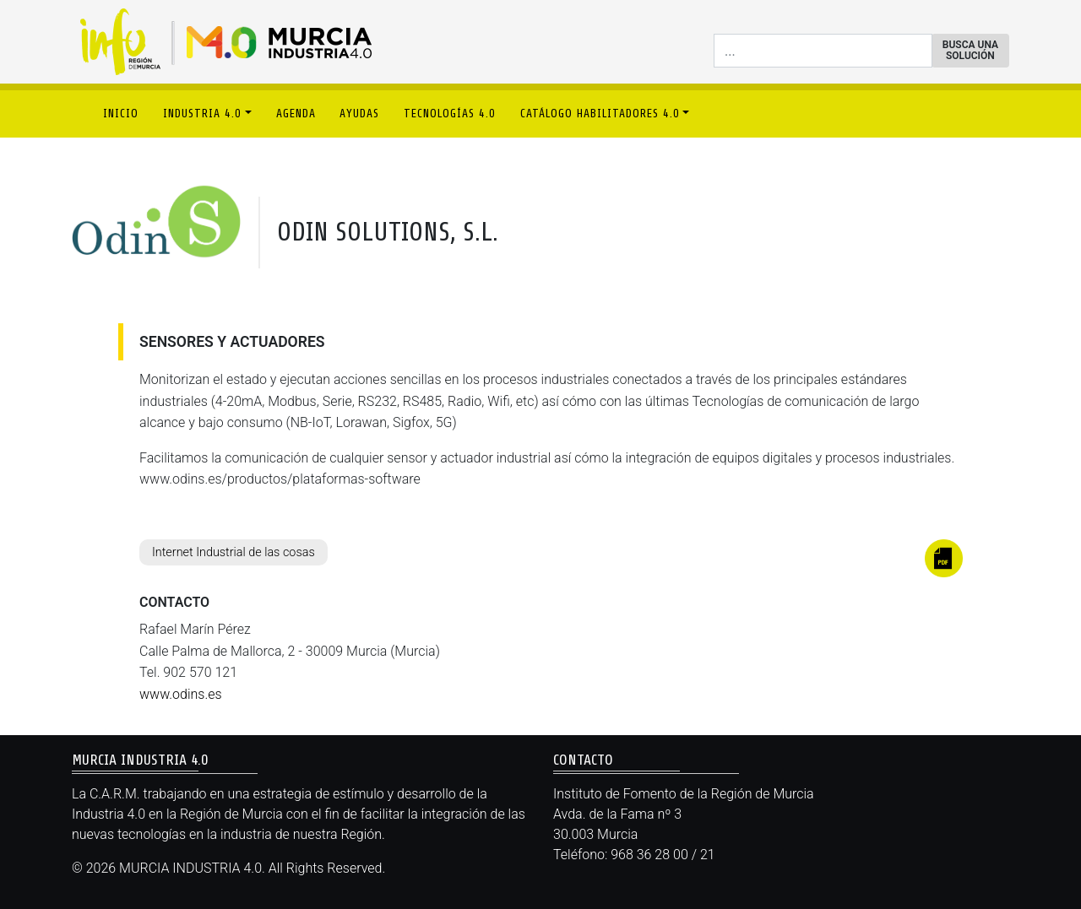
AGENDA (296, 113)
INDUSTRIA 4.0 (202, 113)
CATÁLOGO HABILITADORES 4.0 (600, 113)
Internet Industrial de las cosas (233, 552)
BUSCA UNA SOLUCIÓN (970, 50)
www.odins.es (180, 694)
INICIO (121, 113)
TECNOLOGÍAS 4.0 (450, 113)
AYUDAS (359, 113)
